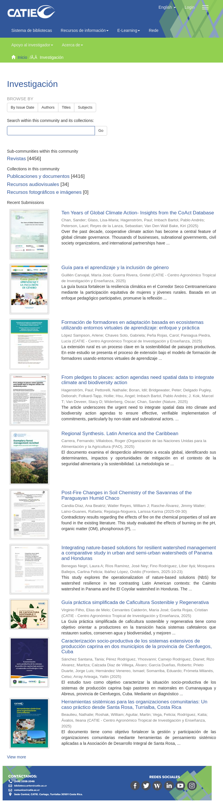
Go (100, 130)
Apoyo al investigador (32, 45)
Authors (48, 107)
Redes (156, 30)
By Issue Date (22, 107)
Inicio (22, 57)
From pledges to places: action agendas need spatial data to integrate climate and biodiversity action (138, 380)
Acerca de (72, 45)
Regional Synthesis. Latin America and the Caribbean (120, 433)
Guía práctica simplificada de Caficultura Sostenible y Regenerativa (135, 602)
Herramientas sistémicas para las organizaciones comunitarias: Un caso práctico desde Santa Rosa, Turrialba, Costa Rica (135, 704)
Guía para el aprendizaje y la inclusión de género (115, 267)
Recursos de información (85, 30)
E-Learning (128, 30)
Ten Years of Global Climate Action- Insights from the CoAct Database (138, 213)
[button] (167, 7)
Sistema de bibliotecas (31, 30)
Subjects (85, 107)
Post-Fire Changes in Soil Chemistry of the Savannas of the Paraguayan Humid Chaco (127, 495)
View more (16, 757)
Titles (66, 107)
